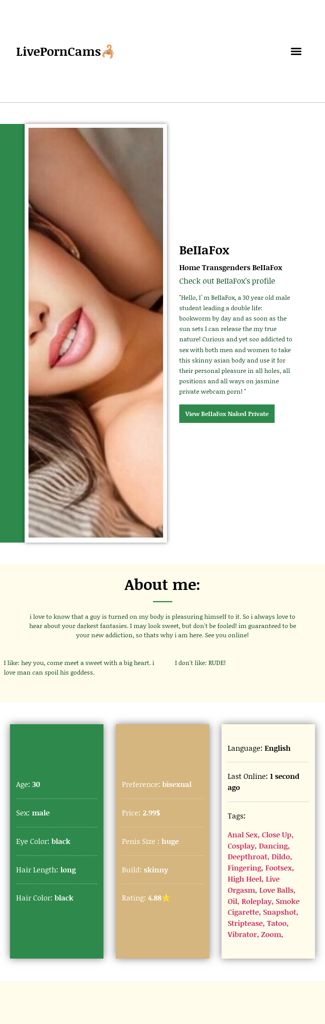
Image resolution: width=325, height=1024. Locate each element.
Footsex (278, 867)
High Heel (245, 879)
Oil (232, 901)
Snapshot (279, 912)
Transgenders (226, 267)
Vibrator (242, 934)
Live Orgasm (254, 884)
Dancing (273, 845)
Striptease (245, 923)
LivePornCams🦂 (66, 51)
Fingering (244, 867)
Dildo (281, 856)
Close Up (277, 834)
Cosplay (241, 845)
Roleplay (257, 901)
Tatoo (277, 923)
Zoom (271, 934)
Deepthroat (247, 856)
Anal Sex (243, 834)
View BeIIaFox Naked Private (226, 413)
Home (189, 267)
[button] (296, 51)
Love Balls (276, 890)
